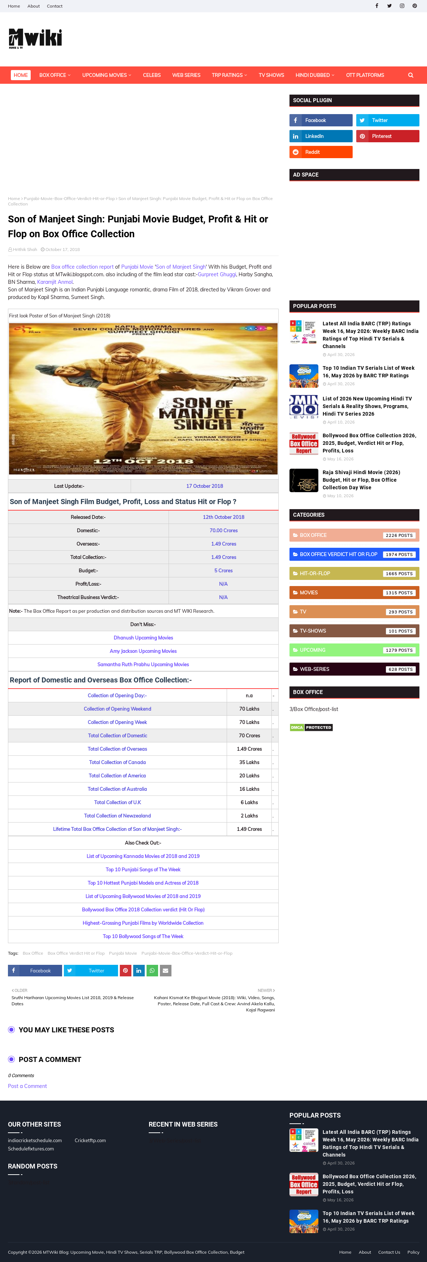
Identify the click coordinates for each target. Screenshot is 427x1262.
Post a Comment (27, 1086)
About (33, 6)
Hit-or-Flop (358, 574)
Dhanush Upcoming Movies (143, 638)
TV (358, 612)
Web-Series (358, 669)
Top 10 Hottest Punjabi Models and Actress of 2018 (143, 883)
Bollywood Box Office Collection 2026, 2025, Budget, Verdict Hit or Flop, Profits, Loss (370, 443)
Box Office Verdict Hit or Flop (76, 953)
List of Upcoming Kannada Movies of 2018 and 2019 (143, 856)
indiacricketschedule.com (35, 1140)
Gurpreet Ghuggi (217, 274)
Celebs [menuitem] (152, 75)
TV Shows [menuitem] (271, 75)
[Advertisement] (143, 145)
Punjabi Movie (137, 267)
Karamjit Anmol (55, 282)
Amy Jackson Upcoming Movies (143, 651)
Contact (54, 6)
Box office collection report (82, 267)
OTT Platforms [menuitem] (365, 75)
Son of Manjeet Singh (181, 267)
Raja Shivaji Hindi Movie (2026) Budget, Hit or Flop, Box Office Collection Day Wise (362, 479)
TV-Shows (358, 631)
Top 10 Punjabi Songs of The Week (143, 869)
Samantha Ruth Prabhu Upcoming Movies (143, 664)
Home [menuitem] (21, 75)
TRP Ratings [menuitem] (227, 75)
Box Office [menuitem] (52, 75)
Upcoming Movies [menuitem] (104, 75)
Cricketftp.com (90, 1140)
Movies (358, 593)
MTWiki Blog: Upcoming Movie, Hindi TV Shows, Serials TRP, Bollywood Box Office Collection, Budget (143, 1252)
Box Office (33, 953)
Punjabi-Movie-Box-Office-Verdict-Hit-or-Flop (69, 198)
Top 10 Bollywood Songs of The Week (143, 936)
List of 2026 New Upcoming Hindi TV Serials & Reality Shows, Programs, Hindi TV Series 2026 (367, 406)
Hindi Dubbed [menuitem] (313, 75)
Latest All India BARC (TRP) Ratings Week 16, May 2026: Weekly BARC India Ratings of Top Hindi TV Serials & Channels (371, 335)
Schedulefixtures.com (31, 1149)
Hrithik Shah (25, 249)
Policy (413, 1252)
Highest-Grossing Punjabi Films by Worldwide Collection (143, 923)
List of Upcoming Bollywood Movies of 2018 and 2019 (143, 896)
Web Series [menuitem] (186, 75)
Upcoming (358, 650)
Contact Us (389, 1252)
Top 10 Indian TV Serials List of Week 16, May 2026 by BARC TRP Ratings (369, 371)
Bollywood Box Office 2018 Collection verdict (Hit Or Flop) (143, 909)
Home (14, 6)
